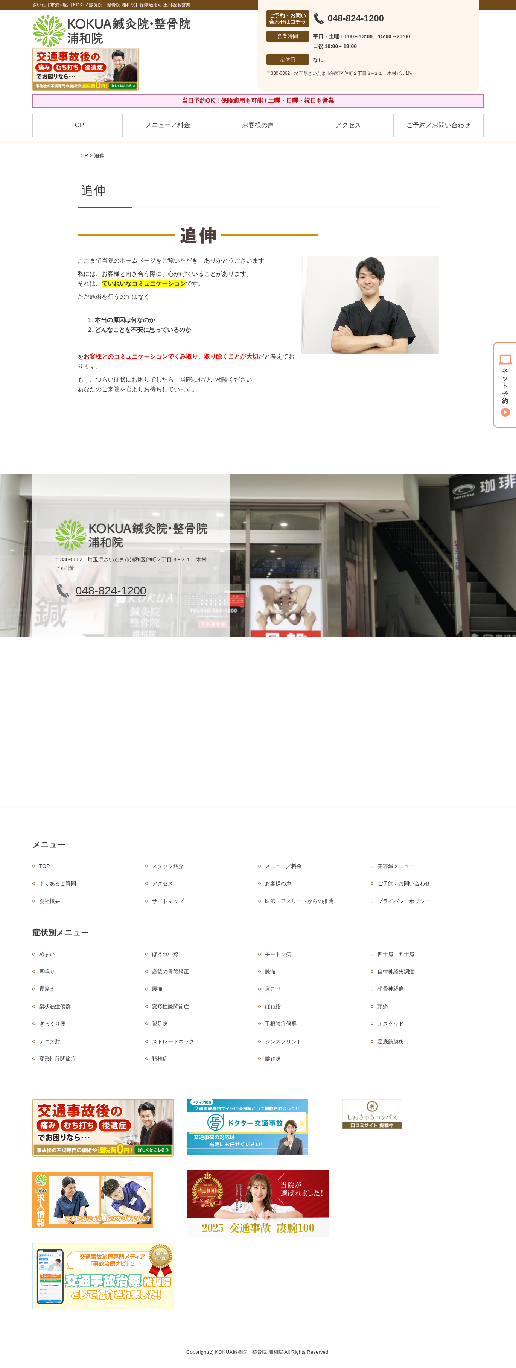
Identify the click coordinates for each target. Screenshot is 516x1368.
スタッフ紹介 (168, 866)
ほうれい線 (165, 954)
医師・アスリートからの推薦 (299, 901)
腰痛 (157, 989)
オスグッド (390, 1024)
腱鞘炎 (273, 1059)
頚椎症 (160, 1059)
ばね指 (273, 1006)
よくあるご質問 (57, 883)
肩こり (273, 989)
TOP (77, 125)
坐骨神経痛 (390, 989)
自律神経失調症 (395, 971)
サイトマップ (168, 901)
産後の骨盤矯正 (170, 971)
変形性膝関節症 (170, 1006)
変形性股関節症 (57, 1059)
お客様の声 (258, 125)
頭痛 (382, 1006)
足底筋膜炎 (390, 1041)
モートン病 (278, 954)
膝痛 (270, 971)
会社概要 (49, 901)
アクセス (348, 125)
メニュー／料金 (167, 125)
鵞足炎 (160, 1024)
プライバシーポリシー (403, 901)
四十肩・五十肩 (395, 954)
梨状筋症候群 (55, 1006)
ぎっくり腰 (52, 1024)
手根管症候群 (281, 1024)
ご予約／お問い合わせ (438, 125)
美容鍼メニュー (395, 866)
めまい (47, 954)
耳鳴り (47, 971)
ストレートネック (173, 1041)
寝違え (47, 989)
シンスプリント (283, 1041)
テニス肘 (49, 1041)
